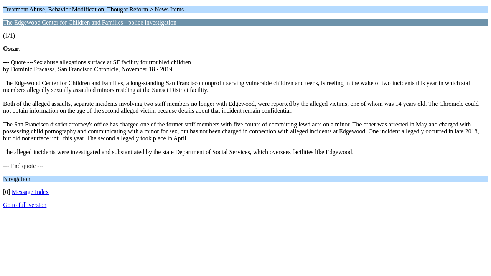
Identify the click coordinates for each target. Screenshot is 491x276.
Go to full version (24, 205)
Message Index (30, 192)
